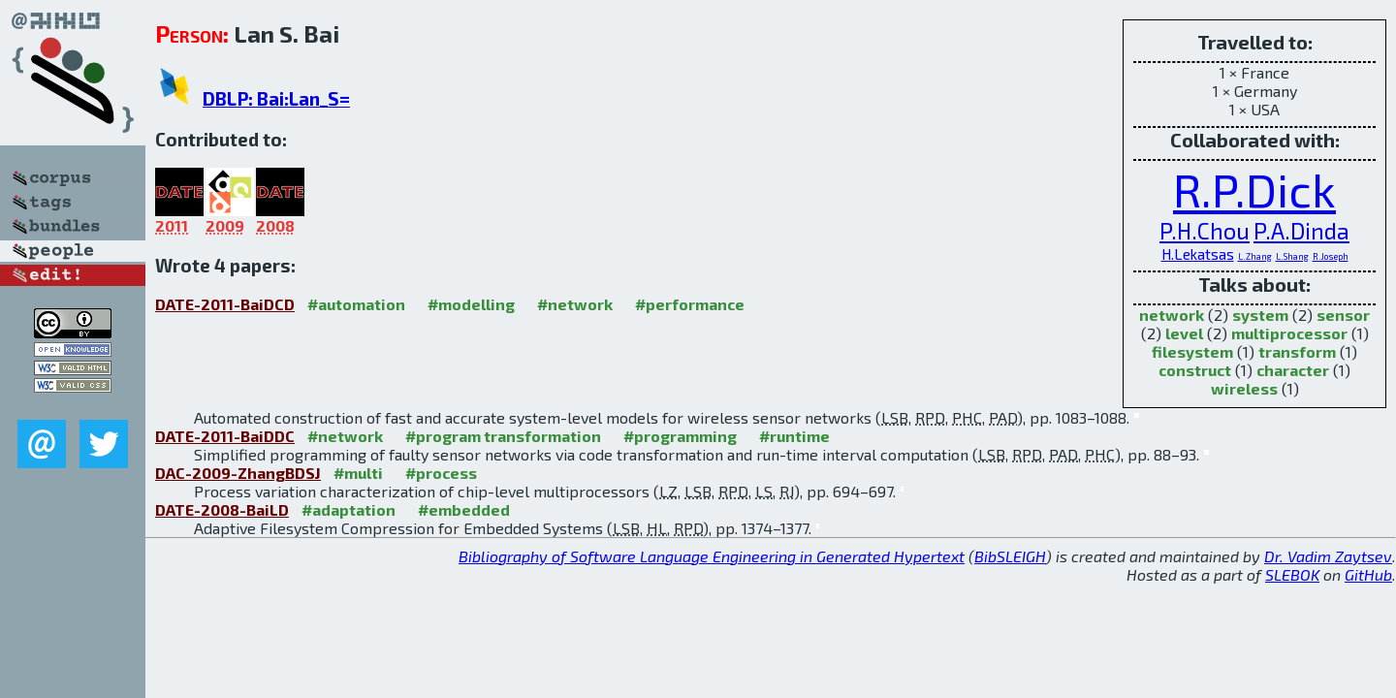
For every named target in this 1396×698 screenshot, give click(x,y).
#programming (680, 436)
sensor (1343, 314)
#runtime (794, 436)
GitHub (1368, 574)
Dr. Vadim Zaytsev (1328, 556)
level (1184, 333)
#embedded (464, 509)
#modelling (471, 304)
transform (1297, 351)
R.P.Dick (1254, 189)
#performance (690, 304)
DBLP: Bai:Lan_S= (276, 98)
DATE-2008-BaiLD (222, 509)
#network (575, 304)
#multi (358, 472)
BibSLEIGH (1010, 556)
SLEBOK (1292, 574)
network (1171, 314)
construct (1194, 370)
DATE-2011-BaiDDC (225, 436)
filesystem (1192, 351)
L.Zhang (1255, 256)
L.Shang (1292, 256)
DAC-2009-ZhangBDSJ (238, 472)
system (1260, 314)
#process (441, 472)
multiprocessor (1289, 333)
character (1292, 370)
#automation (356, 304)
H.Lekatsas (1197, 254)
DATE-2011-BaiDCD (225, 304)
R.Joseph (1330, 256)
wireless (1244, 388)
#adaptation (348, 509)
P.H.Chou (1204, 230)
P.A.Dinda (1301, 230)
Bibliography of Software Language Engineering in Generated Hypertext (712, 556)
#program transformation (503, 436)
